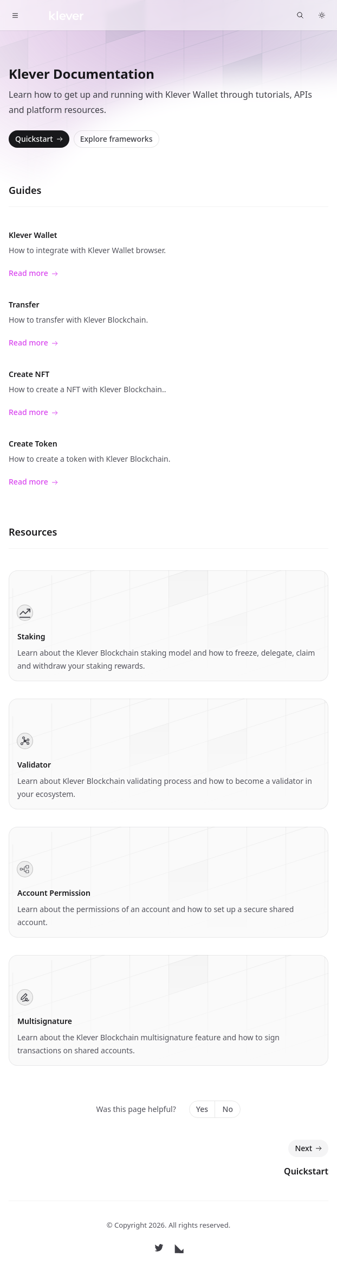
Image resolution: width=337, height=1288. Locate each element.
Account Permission (53, 893)
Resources (33, 531)
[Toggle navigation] (15, 15)
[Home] (58, 15)
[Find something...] (300, 15)
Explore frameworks (116, 139)
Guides (25, 190)
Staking (31, 636)
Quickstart (40, 139)
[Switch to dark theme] (321, 15)
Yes (202, 1109)
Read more (33, 273)
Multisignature (44, 1021)
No (228, 1109)
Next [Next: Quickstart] (309, 1148)
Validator (34, 764)
